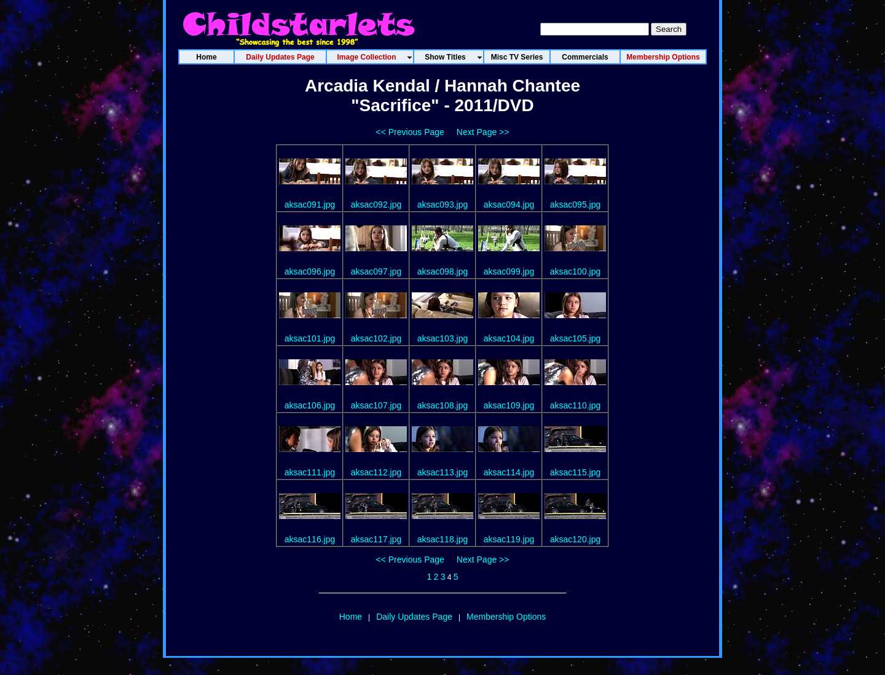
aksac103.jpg (442, 338)
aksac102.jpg (376, 338)
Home (350, 617)
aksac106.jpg (310, 405)
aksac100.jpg (575, 271)
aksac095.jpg (575, 204)
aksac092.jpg (376, 204)
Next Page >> (483, 132)
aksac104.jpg (509, 338)
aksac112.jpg (376, 472)
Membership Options (506, 617)
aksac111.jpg (310, 472)
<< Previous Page (410, 132)
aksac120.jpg (575, 539)
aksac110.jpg (575, 405)
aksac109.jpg (509, 405)
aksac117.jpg (376, 539)
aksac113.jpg (442, 472)
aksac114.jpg (509, 472)
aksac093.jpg (442, 204)
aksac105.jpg (575, 338)
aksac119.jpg (509, 539)
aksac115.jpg (575, 472)
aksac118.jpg (442, 539)
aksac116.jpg (310, 539)
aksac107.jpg (376, 405)
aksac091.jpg (310, 204)
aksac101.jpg (310, 338)
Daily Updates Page (414, 617)
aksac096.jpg (310, 271)
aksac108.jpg (442, 405)
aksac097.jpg (376, 271)
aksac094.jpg (509, 204)
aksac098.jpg (442, 271)
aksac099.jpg (509, 271)
